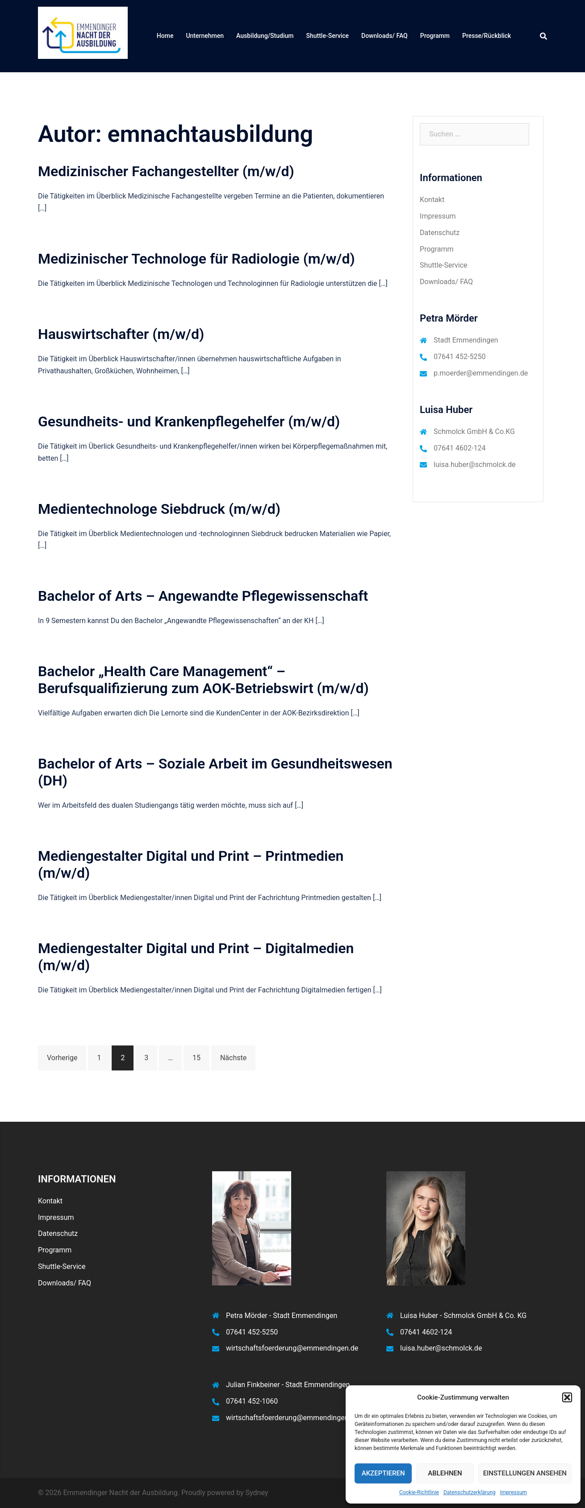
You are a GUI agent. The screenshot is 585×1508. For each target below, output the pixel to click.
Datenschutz (440, 232)
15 (196, 1058)
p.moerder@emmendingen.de (481, 373)
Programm (435, 35)
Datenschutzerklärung (469, 1492)
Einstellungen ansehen (525, 1473)
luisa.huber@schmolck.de (474, 464)
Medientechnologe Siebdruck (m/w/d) (159, 508)
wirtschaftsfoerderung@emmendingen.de (292, 1348)
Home (165, 35)
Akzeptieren (383, 1473)
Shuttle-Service (327, 35)
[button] (567, 1397)
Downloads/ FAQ (384, 35)
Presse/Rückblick (486, 35)
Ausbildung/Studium (264, 35)
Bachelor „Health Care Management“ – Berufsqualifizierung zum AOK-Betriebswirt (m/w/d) (203, 680)
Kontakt (432, 199)
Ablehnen (445, 1473)
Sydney (257, 1492)
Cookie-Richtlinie (419, 1492)
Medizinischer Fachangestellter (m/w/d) (166, 171)
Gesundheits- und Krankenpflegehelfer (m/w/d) (189, 421)
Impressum (513, 1492)
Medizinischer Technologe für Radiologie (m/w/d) (196, 258)
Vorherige (62, 1058)
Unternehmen (205, 35)
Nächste (233, 1058)
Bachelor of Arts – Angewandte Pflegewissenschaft (203, 595)
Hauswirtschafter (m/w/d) (121, 334)
